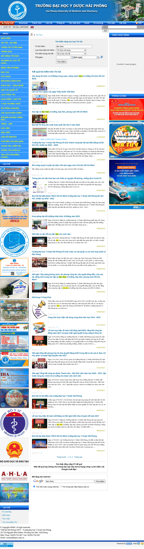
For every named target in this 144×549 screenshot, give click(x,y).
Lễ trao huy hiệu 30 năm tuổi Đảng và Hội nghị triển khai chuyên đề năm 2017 (65, 416)
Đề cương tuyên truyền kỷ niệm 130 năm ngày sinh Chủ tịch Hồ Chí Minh (63, 165)
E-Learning (6, 512)
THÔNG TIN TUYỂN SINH (14, 47)
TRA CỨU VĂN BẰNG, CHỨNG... (14, 155)
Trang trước (61, 457)
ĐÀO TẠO (14, 72)
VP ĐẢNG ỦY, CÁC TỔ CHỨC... (14, 61)
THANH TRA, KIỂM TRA (11, 146)
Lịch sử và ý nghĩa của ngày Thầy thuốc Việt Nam (53, 92)
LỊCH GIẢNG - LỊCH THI (14, 99)
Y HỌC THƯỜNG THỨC (11, 104)
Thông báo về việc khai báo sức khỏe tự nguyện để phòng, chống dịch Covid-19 (66, 178)
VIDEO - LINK (14, 124)
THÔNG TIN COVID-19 (10, 150)
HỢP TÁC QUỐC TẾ (14, 90)
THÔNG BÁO (14, 52)
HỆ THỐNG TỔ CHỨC (14, 56)
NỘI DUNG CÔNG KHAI (11, 81)
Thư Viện (6, 519)
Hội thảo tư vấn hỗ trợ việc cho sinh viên (51, 234)
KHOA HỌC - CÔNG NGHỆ (14, 85)
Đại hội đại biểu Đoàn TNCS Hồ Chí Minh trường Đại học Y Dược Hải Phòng (64, 436)
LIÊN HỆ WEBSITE (9, 137)
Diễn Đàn (6, 515)
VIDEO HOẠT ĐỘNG (120, 35)
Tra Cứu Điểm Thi (9, 522)
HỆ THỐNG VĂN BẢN (14, 108)
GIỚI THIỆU (14, 38)
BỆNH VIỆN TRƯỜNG (14, 67)
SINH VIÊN (14, 132)
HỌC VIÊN (14, 128)
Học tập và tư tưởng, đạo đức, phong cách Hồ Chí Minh (59, 112)
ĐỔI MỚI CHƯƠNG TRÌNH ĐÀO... (12, 118)
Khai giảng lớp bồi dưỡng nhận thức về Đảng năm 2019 (56, 216)
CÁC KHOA (14, 77)
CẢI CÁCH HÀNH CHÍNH (11, 113)
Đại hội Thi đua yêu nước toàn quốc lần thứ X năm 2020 (56, 125)
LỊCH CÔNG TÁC (14, 94)
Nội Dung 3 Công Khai (41, 297)
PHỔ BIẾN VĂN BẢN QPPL (12, 141)
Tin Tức (39, 35)
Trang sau (78, 457)
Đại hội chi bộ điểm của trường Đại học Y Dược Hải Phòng (57, 396)
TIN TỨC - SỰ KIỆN (14, 42)
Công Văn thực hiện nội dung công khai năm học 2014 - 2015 (74, 317)
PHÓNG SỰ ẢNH (119, 96)
